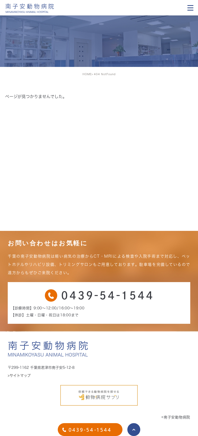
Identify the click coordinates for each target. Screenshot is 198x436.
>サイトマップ (19, 375)
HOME (87, 74)
